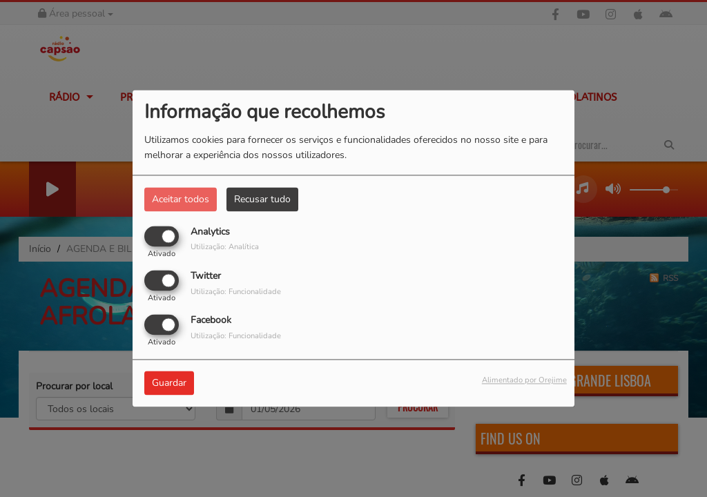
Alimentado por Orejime (524, 381)
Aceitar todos (180, 199)
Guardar (169, 383)
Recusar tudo (262, 199)
